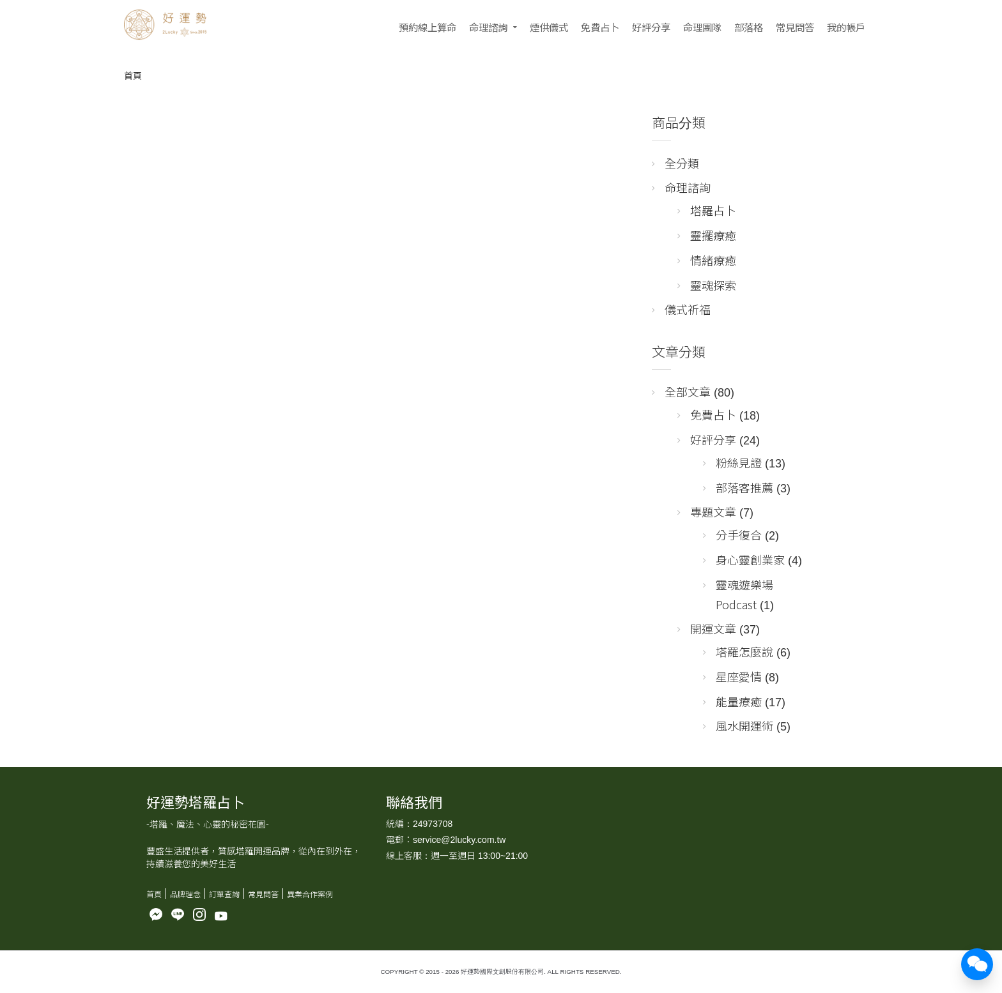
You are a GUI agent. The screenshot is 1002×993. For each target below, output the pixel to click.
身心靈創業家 (750, 559)
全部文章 (688, 391)
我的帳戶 (846, 27)
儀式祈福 (688, 309)
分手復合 (739, 534)
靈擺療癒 (713, 235)
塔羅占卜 (713, 210)
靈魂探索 (713, 285)
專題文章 (713, 511)
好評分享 (651, 27)
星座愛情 (739, 676)
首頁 (133, 75)
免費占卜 (600, 27)
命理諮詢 (488, 27)
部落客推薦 (744, 487)
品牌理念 (185, 893)
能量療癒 (739, 701)
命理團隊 (702, 27)
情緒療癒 (713, 260)
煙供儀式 (549, 27)
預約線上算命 (427, 27)
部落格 (748, 27)
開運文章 (713, 628)
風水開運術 (744, 725)
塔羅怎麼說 (744, 651)
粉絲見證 (739, 462)
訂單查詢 (224, 893)
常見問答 (795, 27)
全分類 (682, 163)
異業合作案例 (310, 893)
